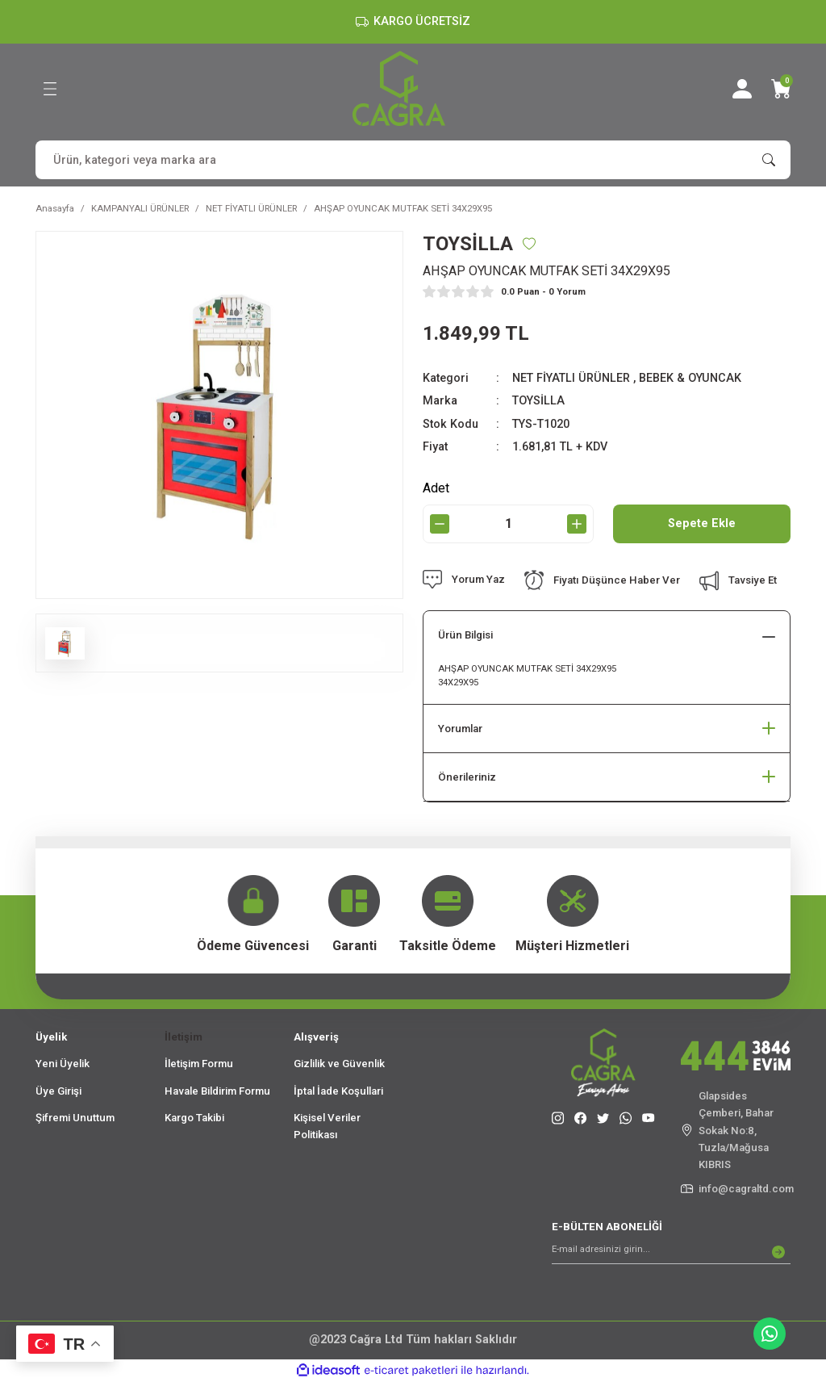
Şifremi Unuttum (75, 1118)
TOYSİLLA (538, 401)
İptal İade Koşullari (338, 1091)
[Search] (413, 159)
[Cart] (781, 88)
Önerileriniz (467, 777)
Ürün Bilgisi (465, 635)
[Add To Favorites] (529, 243)
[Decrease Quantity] (439, 523)
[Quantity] (508, 523)
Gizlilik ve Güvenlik (339, 1063)
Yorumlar (460, 728)
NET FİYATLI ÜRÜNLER (571, 378)
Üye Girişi (58, 1091)
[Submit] (778, 1252)
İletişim (183, 1037)
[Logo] (399, 88)
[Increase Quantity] (577, 523)
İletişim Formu (199, 1063)
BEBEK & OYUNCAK (690, 378)
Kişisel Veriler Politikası (327, 1126)
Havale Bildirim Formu (217, 1091)
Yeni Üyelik (62, 1063)
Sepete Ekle (702, 523)
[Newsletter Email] (671, 1252)
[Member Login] (742, 88)
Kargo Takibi (194, 1118)
